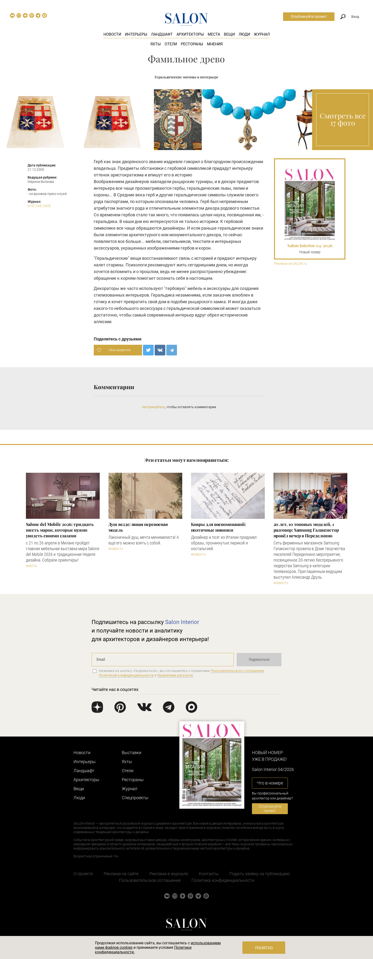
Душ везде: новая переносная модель (138, 527)
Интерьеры (136, 34)
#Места (31, 566)
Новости (112, 34)
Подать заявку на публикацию (260, 873)
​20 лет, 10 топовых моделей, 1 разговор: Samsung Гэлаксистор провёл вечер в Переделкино (306, 530)
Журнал (262, 34)
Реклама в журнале (168, 873)
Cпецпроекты (135, 797)
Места (214, 34)
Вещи (229, 34)
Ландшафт (162, 34)
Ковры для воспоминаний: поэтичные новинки (218, 527)
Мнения (215, 44)
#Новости (115, 549)
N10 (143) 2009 (39, 206)
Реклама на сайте (121, 873)
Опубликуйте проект (309, 16)
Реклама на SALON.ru (290, 263)
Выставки (131, 752)
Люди (244, 34)
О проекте (83, 873)
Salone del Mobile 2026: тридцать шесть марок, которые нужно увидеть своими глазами (60, 530)
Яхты (155, 44)
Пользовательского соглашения (237, 671)
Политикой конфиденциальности (126, 675)
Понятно (264, 948)
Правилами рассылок (175, 675)
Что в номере (270, 782)
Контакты (209, 873)
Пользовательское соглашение (150, 880)
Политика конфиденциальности (222, 880)
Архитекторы (190, 34)
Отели (171, 44)
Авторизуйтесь (153, 407)
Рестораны (192, 44)
